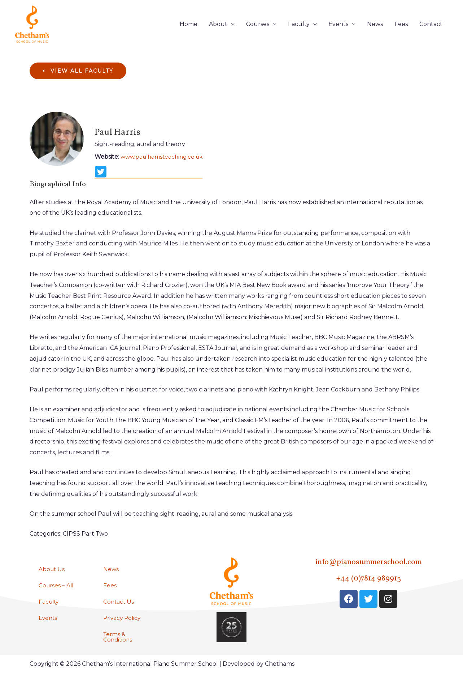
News (375, 29)
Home (188, 29)
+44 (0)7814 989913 (368, 589)
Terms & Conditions (118, 649)
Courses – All (57, 596)
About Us (52, 579)
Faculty (299, 29)
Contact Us (119, 613)
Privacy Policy (123, 629)
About (218, 29)
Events (338, 29)
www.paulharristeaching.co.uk (164, 167)
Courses (257, 29)
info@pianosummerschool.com (368, 572)
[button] (78, 82)
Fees (401, 29)
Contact (430, 29)
